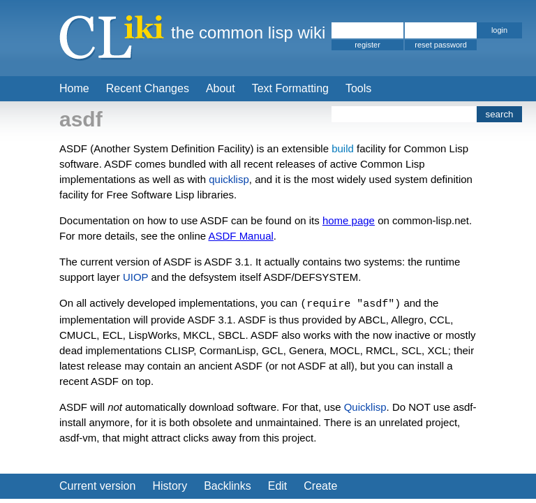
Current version (97, 486)
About (220, 88)
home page (348, 220)
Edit (278, 486)
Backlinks (227, 486)
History (169, 486)
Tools (358, 88)
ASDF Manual (240, 236)
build (343, 148)
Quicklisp (365, 407)
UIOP (135, 277)
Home (74, 88)
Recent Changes (147, 88)
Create (320, 486)
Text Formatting (290, 88)
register (367, 45)
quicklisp (229, 179)
